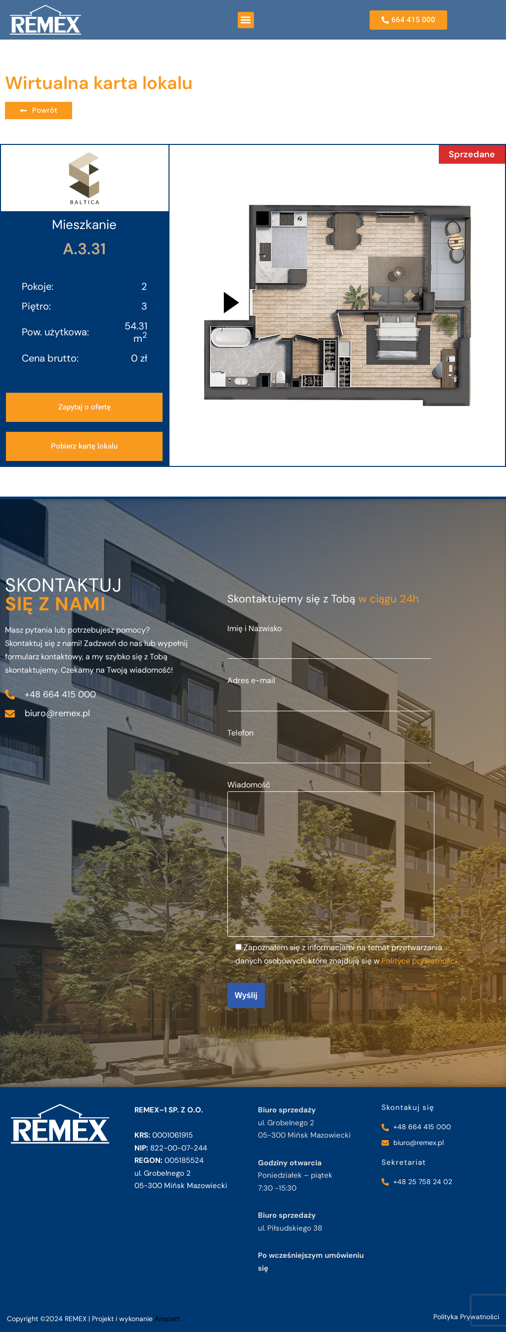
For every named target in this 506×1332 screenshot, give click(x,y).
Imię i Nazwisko (329, 637)
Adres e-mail (329, 689)
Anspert (167, 1318)
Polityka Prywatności (466, 1316)
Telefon (329, 742)
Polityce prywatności (419, 961)
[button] (246, 20)
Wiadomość (330, 859)
